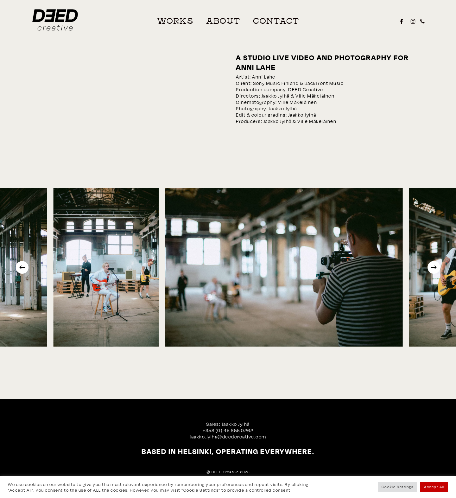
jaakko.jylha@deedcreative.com (228, 436)
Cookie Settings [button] (398, 487)
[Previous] (22, 267)
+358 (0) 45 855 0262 (228, 430)
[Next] (434, 267)
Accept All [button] (434, 487)
